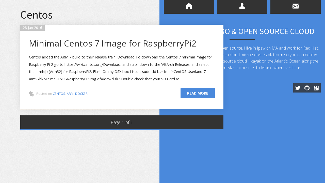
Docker (83, 106)
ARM (71, 106)
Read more (196, 105)
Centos (60, 106)
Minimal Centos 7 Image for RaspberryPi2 (91, 50)
